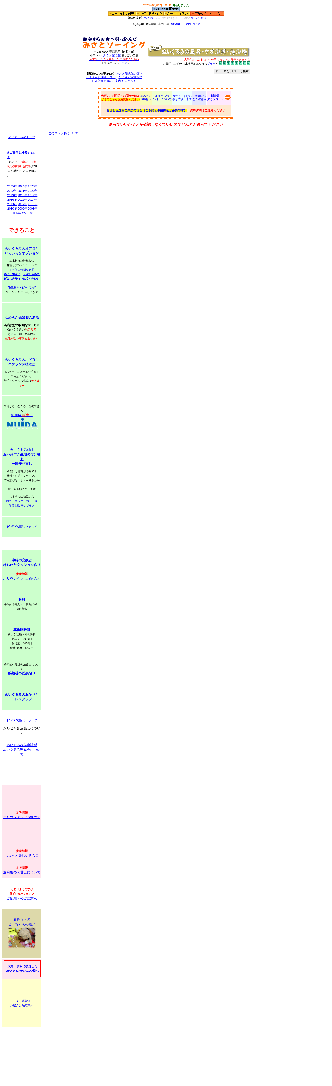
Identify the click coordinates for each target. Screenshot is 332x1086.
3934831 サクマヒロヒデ (185, 24)
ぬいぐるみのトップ (21, 137)
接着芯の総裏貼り (21, 673)
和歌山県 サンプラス (22, 505)
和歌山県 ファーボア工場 (21, 501)
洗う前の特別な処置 (21, 269)
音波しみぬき (31, 274)
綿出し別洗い (12, 274)
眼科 (21, 599)
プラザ (123, 63)
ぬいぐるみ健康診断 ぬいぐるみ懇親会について (21, 749)
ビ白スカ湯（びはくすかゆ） (22, 278)
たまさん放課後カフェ (101, 77)
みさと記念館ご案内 (129, 73)
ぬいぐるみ (150, 18)
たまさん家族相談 (130, 77)
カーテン (195, 18)
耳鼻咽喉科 (21, 630)
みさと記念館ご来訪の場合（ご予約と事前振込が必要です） (147, 110)
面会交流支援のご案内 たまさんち (114, 81)
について (22, 527)
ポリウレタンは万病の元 (21, 578)
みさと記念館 (112, 55)
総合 (203, 18)
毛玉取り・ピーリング (22, 287)
